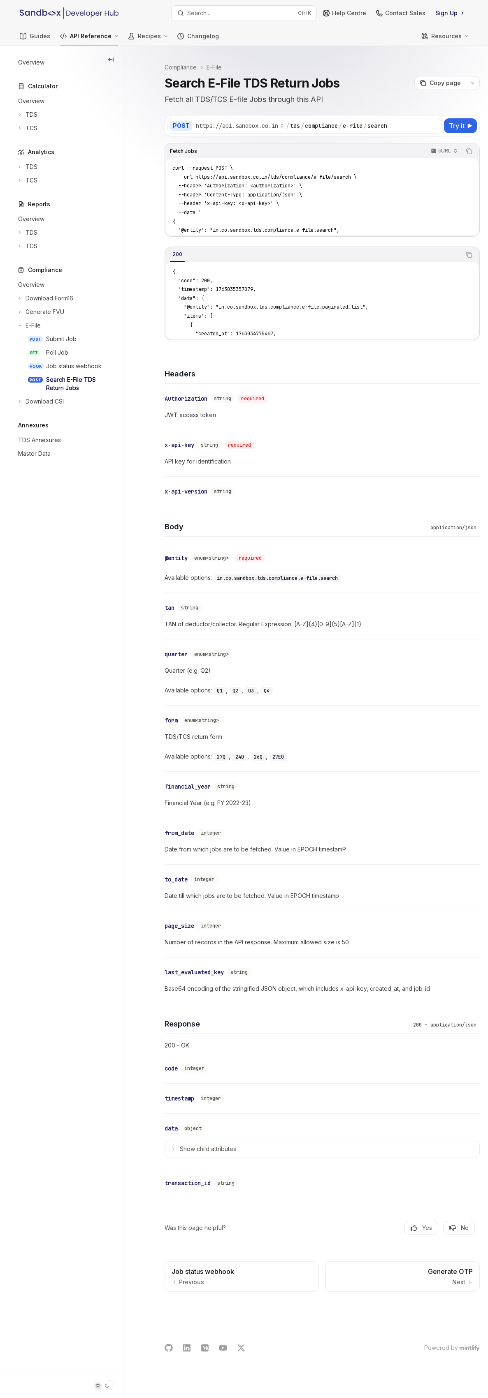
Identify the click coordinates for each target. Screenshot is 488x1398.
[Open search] (244, 13)
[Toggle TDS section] (27, 114)
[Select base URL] (239, 126)
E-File (214, 67)
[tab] (177, 254)
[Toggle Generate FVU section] (40, 311)
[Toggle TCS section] (27, 128)
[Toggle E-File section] (29, 325)
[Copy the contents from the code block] (469, 151)
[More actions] (473, 83)
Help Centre (344, 12)
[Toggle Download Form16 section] (45, 298)
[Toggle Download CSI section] (40, 401)
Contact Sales (400, 12)
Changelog (198, 39)
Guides (35, 39)
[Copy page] (440, 83)
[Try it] (460, 125)
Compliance (181, 67)
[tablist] (313, 255)
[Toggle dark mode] (102, 1385)
